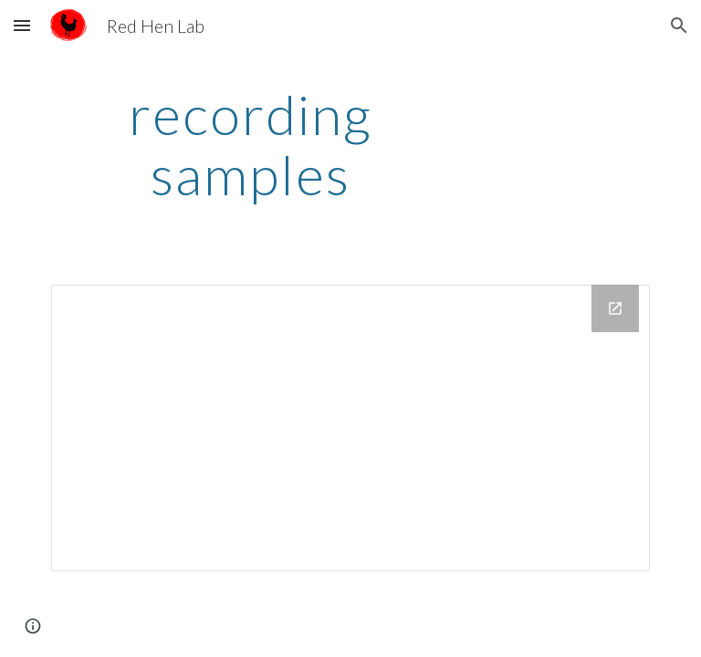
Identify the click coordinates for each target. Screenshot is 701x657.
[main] (250, 144)
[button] (22, 25)
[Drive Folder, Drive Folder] (350, 428)
